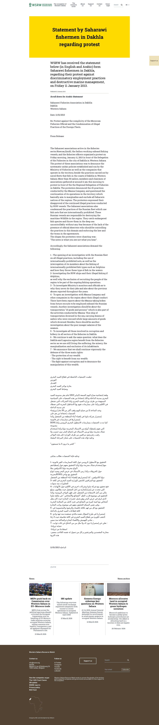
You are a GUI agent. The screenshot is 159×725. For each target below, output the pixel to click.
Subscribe (125, 669)
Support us (154, 61)
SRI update (33, 683)
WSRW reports (34, 685)
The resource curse (73, 4)
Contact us (99, 5)
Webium (52, 718)
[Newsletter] (112, 669)
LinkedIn (57, 671)
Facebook (57, 669)
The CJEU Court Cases (38, 680)
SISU (36, 718)
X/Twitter (57, 663)
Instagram (57, 665)
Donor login (108, 5)
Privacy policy (34, 687)
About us (83, 5)
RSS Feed (33, 690)
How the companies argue (39, 678)
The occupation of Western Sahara (60, 5)
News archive (124, 578)
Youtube (57, 667)
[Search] (118, 5)
